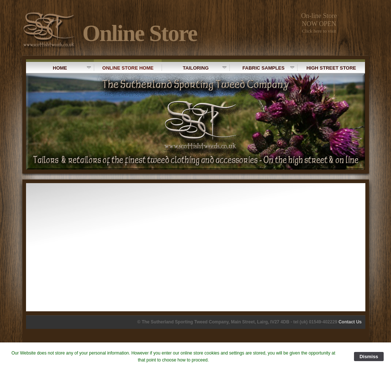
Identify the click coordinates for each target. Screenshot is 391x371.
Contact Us (350, 321)
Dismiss (368, 356)
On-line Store (319, 15)
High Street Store (326, 67)
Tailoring (194, 67)
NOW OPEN (319, 23)
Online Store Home (124, 67)
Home (72, 68)
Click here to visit (319, 31)
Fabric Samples (261, 67)
